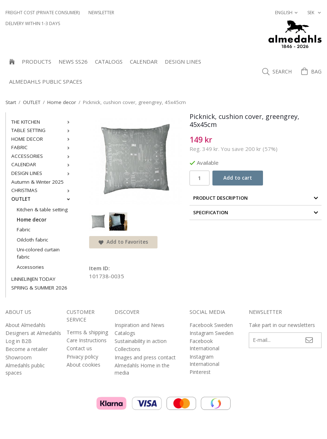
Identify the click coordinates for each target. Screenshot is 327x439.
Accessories (30, 267)
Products (36, 61)
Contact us (79, 348)
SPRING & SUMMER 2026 (39, 287)
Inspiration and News (139, 325)
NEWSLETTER (101, 12)
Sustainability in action (141, 341)
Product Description (255, 198)
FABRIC (42, 147)
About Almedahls (25, 325)
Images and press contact (145, 357)
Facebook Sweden (211, 325)
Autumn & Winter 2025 (37, 182)
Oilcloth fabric (32, 239)
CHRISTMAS (42, 190)
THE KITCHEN (42, 122)
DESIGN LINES (183, 61)
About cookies (83, 364)
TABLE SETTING (42, 130)
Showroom (18, 357)
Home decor (32, 219)
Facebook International (204, 345)
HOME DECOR (42, 139)
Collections (127, 349)
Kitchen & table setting (42, 209)
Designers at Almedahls (33, 333)
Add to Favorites (123, 242)
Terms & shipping (87, 332)
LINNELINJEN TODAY (33, 279)
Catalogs (109, 61)
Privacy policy (82, 356)
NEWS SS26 (73, 61)
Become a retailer (26, 349)
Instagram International (204, 360)
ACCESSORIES (42, 156)
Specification (255, 212)
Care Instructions (87, 340)
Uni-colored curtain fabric (38, 253)
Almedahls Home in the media (142, 369)
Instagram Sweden (212, 333)
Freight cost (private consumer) (42, 12)
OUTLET (42, 199)
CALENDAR (143, 61)
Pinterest (200, 371)
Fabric (23, 229)
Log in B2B (18, 341)
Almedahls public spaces (45, 81)
